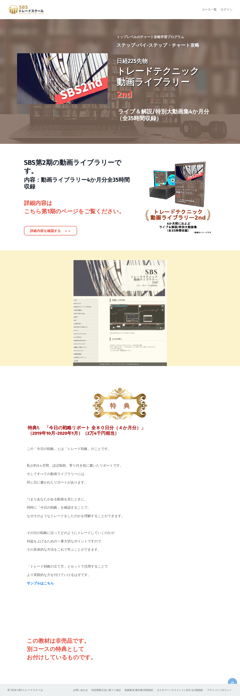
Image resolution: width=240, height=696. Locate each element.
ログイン (226, 9)
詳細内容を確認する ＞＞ (50, 231)
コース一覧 (209, 9)
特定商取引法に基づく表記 (98, 690)
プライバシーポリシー (219, 690)
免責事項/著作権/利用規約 (133, 690)
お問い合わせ (71, 690)
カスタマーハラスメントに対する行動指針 (177, 690)
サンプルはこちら (40, 583)
